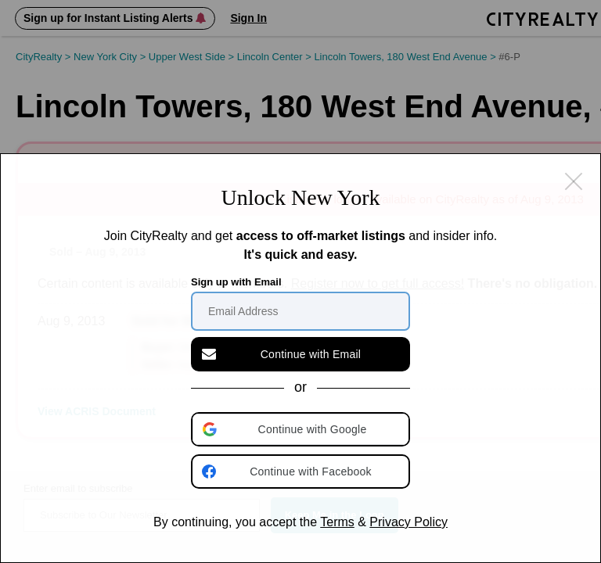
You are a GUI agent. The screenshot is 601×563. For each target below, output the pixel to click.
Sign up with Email (236, 282)
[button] (302, 429)
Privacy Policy (408, 522)
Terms (337, 522)
